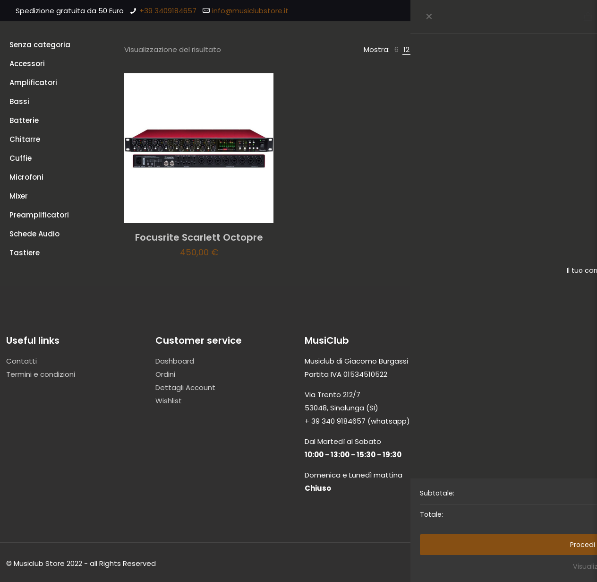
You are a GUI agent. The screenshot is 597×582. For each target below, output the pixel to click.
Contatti (21, 361)
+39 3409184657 (167, 11)
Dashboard (174, 361)
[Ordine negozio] (546, 50)
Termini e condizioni (40, 374)
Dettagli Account (185, 387)
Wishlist (168, 401)
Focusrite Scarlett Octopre (199, 237)
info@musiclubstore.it (250, 11)
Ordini (165, 374)
